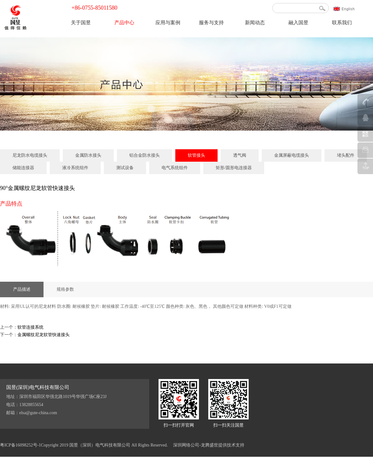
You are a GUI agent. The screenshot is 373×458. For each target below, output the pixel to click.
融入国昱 (298, 22)
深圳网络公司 (186, 445)
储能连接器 (23, 167)
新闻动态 (255, 22)
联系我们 (342, 22)
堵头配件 (345, 155)
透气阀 (239, 155)
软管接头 (196, 155)
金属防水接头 (88, 155)
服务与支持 (211, 22)
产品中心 (124, 22)
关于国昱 (81, 22)
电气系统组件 (175, 167)
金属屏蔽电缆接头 (291, 155)
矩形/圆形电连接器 (234, 167)
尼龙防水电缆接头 (29, 155)
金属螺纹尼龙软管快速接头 (43, 334)
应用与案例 (167, 22)
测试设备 (125, 167)
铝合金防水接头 (144, 155)
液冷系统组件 (75, 167)
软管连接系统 (30, 327)
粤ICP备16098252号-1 (20, 445)
